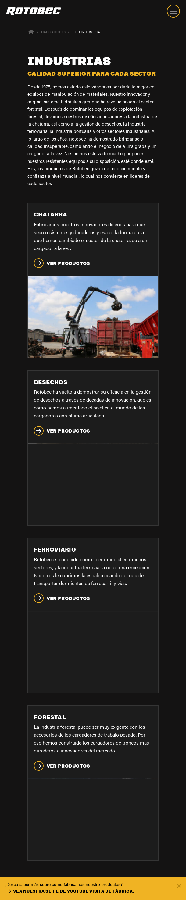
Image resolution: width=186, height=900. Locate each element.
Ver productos (62, 263)
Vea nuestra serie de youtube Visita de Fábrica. (69, 891)
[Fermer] (179, 885)
